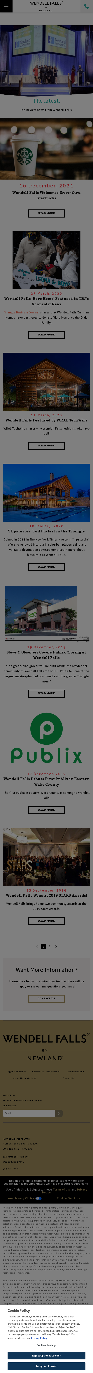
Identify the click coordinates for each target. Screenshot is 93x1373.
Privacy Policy (39, 1338)
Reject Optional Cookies (46, 1355)
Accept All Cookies (46, 1366)
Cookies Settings (46, 1345)
